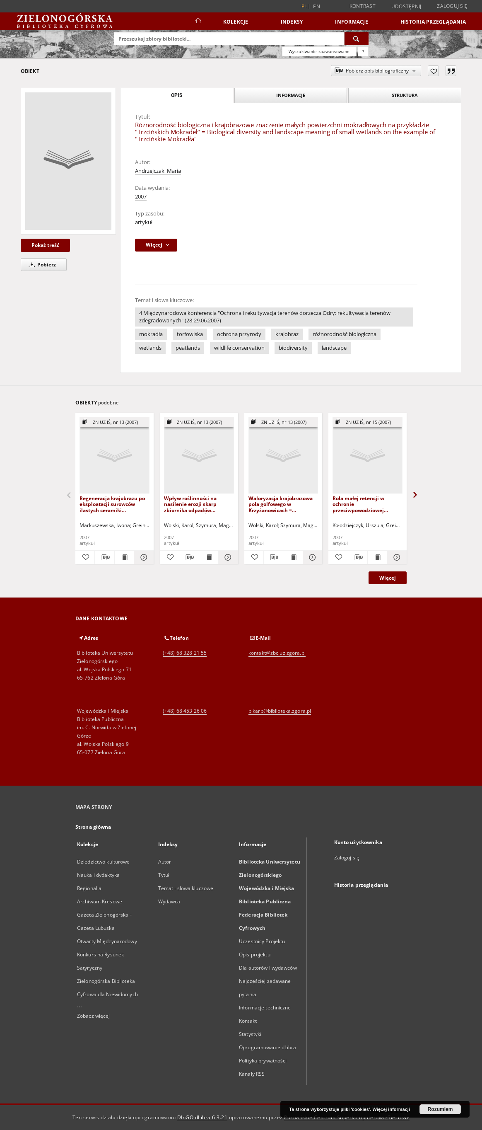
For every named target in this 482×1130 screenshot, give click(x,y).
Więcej (387, 577)
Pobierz (41, 264)
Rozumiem (440, 1109)
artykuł (143, 222)
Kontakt (248, 1020)
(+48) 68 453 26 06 (185, 710)
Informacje (351, 21)
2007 (141, 196)
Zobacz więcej (93, 1015)
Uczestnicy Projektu (262, 941)
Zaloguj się (452, 6)
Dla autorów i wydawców (268, 967)
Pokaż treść (45, 245)
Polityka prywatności (263, 1060)
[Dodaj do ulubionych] (433, 70)
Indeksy (292, 21)
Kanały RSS (252, 1073)
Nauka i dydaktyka (98, 874)
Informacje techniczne (265, 1007)
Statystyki (250, 1034)
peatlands (188, 347)
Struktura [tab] (405, 95)
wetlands (150, 347)
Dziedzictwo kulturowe (103, 861)
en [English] (316, 6)
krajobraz (287, 334)
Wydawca (169, 901)
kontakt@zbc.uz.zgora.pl (277, 652)
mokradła (151, 334)
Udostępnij (406, 6)
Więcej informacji (391, 1109)
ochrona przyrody (239, 334)
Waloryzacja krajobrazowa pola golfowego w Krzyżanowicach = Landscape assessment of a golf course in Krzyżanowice (282, 504)
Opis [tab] (176, 95)
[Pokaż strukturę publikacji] (114, 422)
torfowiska (190, 334)
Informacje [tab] (290, 95)
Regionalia (89, 888)
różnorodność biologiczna (344, 334)
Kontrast (362, 6)
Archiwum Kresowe (99, 901)
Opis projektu (254, 954)
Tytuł (164, 874)
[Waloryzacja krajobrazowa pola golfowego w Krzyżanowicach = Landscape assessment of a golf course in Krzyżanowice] (283, 455)
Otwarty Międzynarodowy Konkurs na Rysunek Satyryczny (107, 954)
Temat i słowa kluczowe (186, 888)
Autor (164, 861)
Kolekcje (235, 21)
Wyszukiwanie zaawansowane (319, 51)
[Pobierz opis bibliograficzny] (104, 557)
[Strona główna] (197, 21)
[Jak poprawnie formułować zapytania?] (363, 51)
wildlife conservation (239, 347)
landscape (334, 347)
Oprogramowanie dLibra (267, 1047)
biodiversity (293, 347)
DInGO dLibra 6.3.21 (202, 1117)
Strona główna (93, 826)
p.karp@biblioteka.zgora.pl (279, 710)
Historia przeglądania (433, 21)
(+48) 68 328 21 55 (185, 652)
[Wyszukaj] (357, 38)
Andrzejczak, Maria (158, 170)
